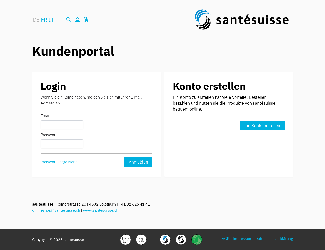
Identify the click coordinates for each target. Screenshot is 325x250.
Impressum (242, 238)
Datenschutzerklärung (274, 238)
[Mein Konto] (77, 19)
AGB (226, 238)
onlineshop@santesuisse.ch (56, 210)
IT (51, 19)
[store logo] (242, 19)
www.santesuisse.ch (100, 210)
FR (44, 19)
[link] (125, 239)
